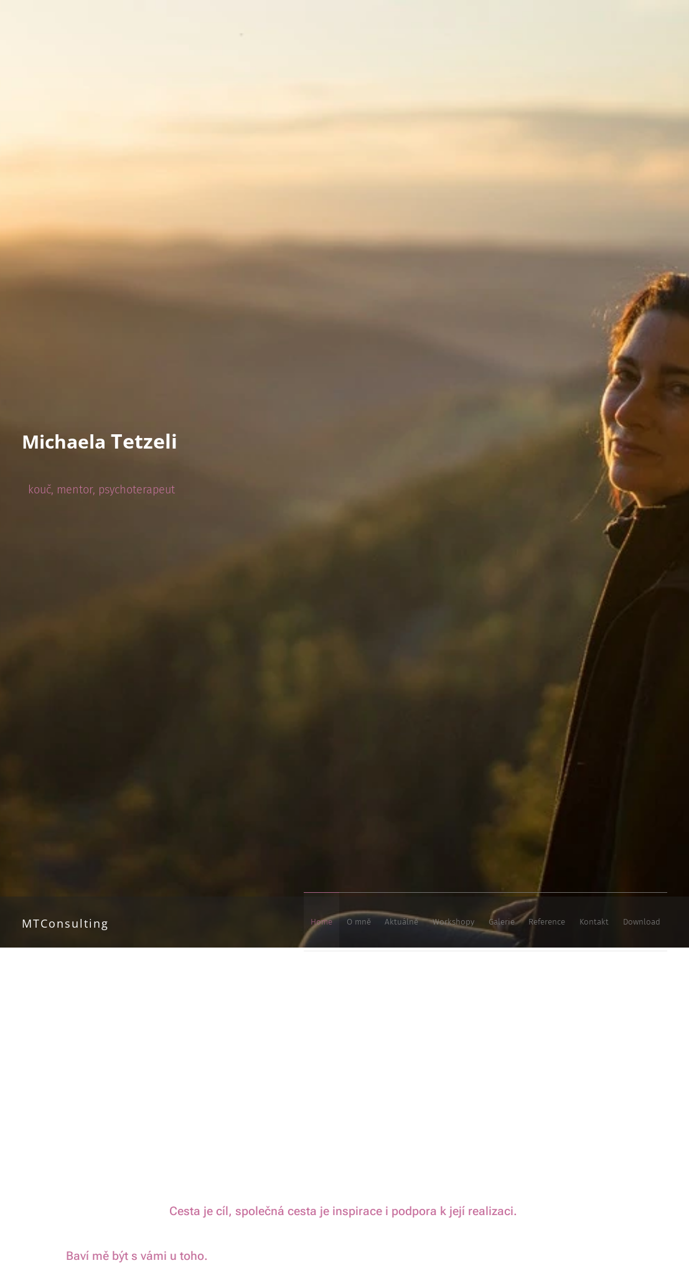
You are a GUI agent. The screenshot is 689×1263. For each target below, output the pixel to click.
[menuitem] (499, 922)
